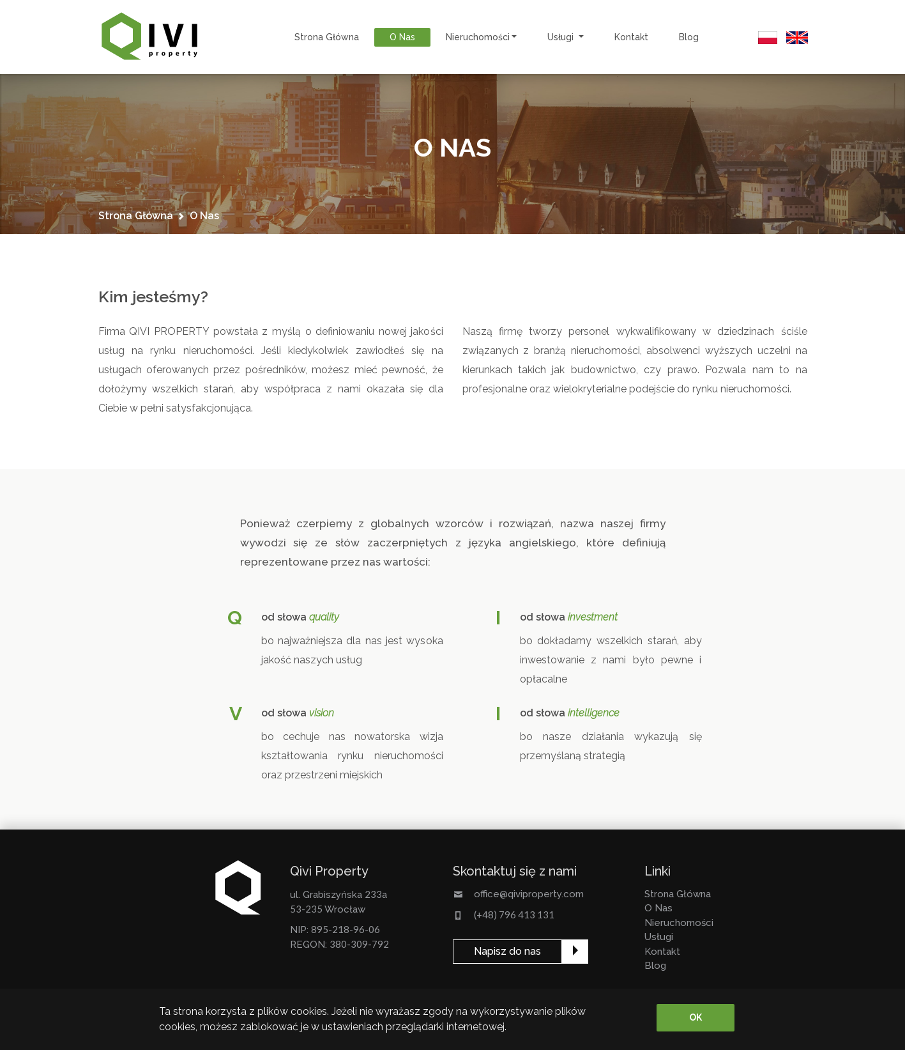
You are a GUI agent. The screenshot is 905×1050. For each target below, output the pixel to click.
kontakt (631, 37)
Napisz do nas (507, 951)
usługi (658, 937)
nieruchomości (678, 923)
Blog (689, 37)
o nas (402, 37)
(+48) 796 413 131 (514, 914)
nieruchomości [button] (478, 37)
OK (695, 1017)
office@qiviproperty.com (529, 894)
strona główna (326, 37)
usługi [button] (561, 37)
